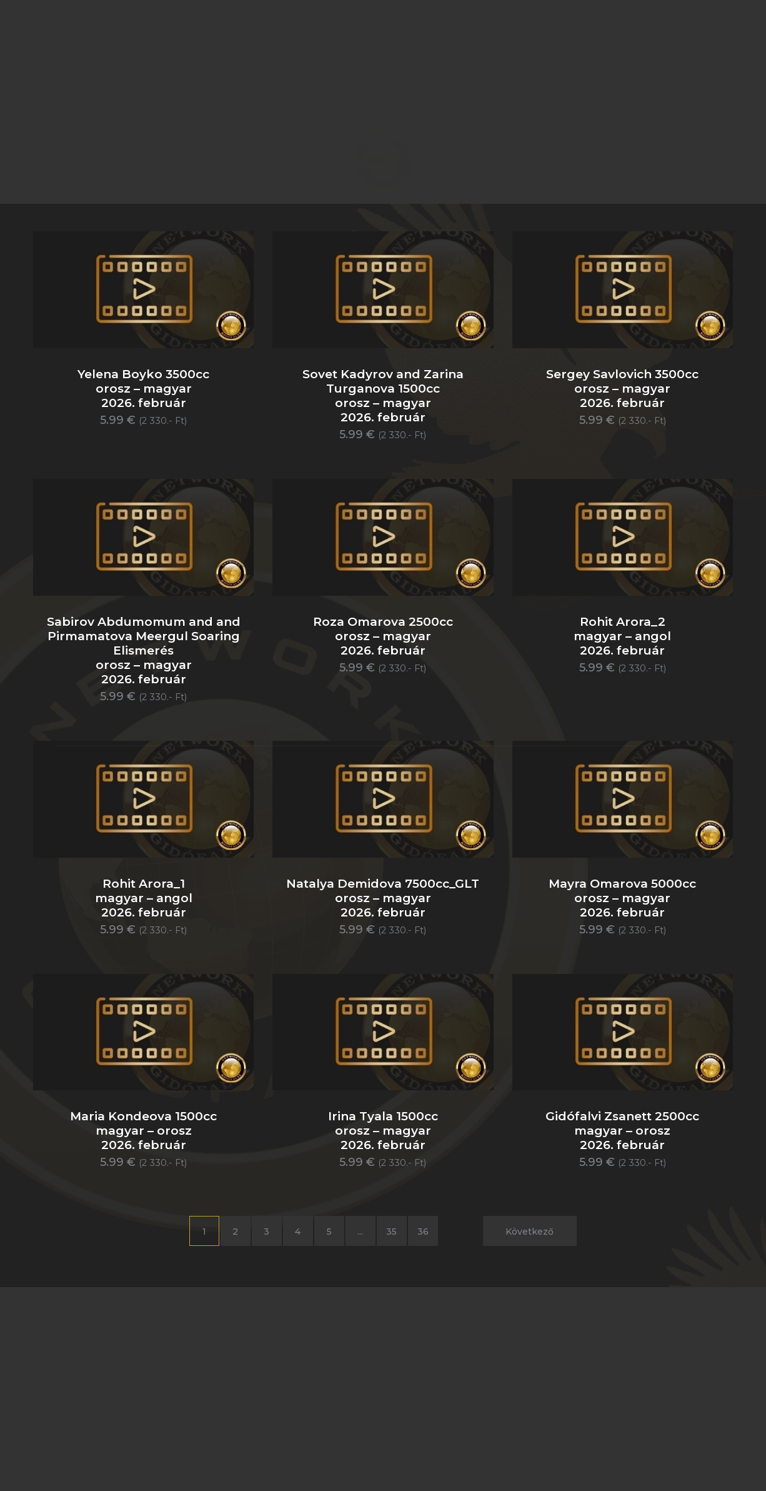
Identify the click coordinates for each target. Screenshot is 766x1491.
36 (423, 1231)
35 (391, 1231)
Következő (529, 1231)
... (360, 1231)
